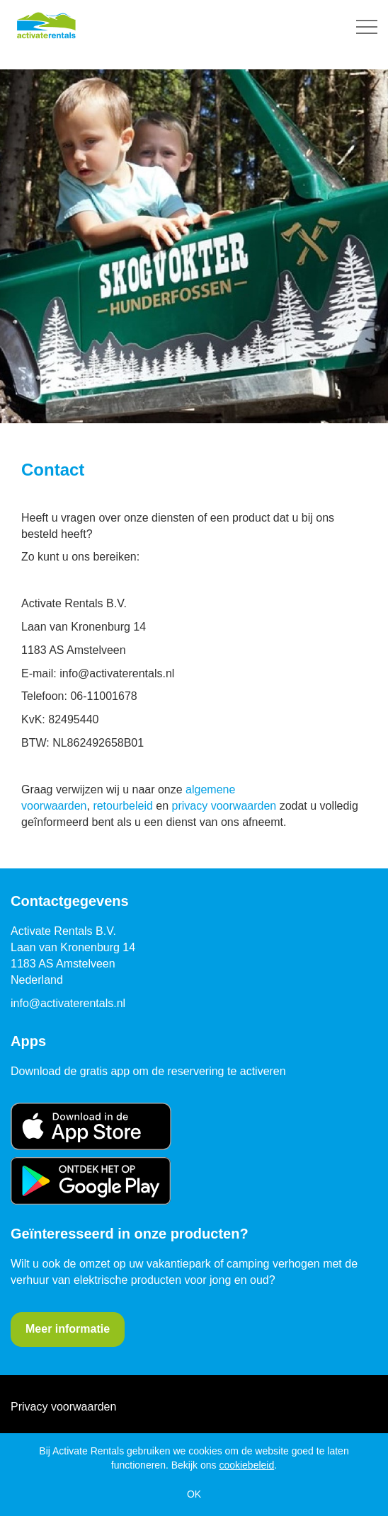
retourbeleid (123, 806)
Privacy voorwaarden (63, 1407)
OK (194, 1494)
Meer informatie (67, 1329)
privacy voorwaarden (224, 806)
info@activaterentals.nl (68, 1003)
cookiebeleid (246, 1465)
